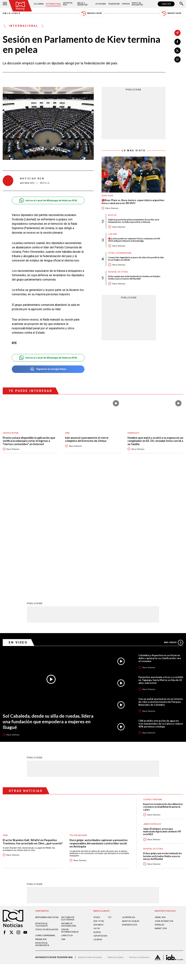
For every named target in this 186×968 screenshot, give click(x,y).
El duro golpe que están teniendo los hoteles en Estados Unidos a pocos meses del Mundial (134, 277)
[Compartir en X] (177, 50)
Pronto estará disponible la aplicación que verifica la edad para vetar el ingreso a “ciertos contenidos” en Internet (29, 441)
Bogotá (112, 215)
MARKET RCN (161, 809)
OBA (63, 820)
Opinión (126, 4)
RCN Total (99, 801)
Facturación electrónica (67, 799)
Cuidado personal (152, 680)
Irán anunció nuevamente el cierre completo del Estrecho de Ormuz (86, 439)
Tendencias (114, 4)
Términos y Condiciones (139, 838)
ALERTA (97, 812)
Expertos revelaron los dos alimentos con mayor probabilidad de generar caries (163, 687)
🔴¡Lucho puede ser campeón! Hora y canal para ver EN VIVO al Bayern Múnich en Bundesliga (134, 239)
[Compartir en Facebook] (177, 42)
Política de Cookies (116, 838)
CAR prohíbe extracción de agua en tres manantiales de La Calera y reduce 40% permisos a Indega (160, 604)
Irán (67, 433)
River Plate (107, 196)
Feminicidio (133, 433)
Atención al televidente (41, 805)
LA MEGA (98, 820)
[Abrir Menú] (5, 4)
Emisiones (12, 13)
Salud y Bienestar (82, 4)
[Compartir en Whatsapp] (177, 59)
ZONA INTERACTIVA (164, 801)
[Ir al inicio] (20, 5)
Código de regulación (46, 810)
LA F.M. (97, 809)
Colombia (39, 4)
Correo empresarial (45, 816)
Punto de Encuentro (137, 4)
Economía (101, 4)
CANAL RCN (166, 4)
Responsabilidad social (47, 798)
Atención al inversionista (42, 824)
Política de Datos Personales (90, 838)
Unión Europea (11, 433)
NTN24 (97, 798)
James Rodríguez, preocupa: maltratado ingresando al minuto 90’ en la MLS (162, 712)
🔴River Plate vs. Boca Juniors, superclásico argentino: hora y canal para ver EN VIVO (133, 202)
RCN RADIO (99, 805)
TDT (110, 798)
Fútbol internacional (120, 253)
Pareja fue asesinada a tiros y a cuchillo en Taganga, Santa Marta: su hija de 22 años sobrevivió (160, 560)
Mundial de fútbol (118, 272)
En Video (18, 523)
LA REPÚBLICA (128, 798)
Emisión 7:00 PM (171, 13)
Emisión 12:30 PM (91, 13)
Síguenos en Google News (48, 369)
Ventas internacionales (69, 811)
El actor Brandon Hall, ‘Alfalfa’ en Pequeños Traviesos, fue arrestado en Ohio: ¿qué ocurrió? (32, 722)
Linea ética (67, 816)
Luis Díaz (112, 234)
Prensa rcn (40, 820)
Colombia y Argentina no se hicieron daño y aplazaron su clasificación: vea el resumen (159, 538)
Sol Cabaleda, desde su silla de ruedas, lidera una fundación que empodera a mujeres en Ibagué (48, 601)
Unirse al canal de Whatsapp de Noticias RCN (48, 200)
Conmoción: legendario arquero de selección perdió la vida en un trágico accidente (136, 258)
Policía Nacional (78, 716)
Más (173, 523)
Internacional (53, 4)
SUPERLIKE (159, 805)
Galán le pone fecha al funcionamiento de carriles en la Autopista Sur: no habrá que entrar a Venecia (133, 220)
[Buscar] (181, 4)
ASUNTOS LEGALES (130, 801)
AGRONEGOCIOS (129, 805)
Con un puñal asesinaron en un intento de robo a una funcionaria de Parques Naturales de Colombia (160, 582)
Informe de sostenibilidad (68, 805)
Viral (5, 716)
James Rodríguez (152, 704)
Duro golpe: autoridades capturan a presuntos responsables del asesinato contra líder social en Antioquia (99, 723)
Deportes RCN (67, 4)
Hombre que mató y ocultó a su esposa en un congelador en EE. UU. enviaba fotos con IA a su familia (155, 441)
